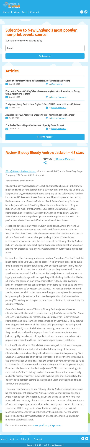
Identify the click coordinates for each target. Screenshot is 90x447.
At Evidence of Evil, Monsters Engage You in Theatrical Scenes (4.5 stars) (40, 114)
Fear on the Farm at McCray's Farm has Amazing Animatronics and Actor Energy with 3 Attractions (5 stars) (42, 92)
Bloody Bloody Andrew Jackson (20, 171)
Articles (14, 439)
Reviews (15, 12)
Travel (25, 12)
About (6, 12)
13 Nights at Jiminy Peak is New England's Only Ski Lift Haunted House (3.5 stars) (42, 104)
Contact (34, 12)
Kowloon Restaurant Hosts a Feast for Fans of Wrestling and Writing (37, 80)
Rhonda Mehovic (65, 159)
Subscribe (26, 439)
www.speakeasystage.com (47, 425)
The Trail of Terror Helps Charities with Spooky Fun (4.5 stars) (34, 125)
